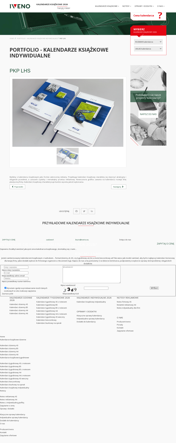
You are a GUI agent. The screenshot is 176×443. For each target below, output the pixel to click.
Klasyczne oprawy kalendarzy (89, 319)
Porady (120, 328)
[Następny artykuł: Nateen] (118, 187)
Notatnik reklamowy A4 (126, 308)
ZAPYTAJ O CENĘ (8, 239)
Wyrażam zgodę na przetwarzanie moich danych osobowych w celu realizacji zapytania (25, 292)
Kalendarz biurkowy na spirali (48, 326)
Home (2, 340)
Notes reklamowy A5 (8, 400)
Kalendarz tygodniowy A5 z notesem (51, 305)
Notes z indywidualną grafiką (12, 406)
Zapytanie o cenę (7, 409)
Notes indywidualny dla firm (128, 311)
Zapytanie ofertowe (125, 334)
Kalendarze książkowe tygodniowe (14, 361)
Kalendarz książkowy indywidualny (91, 305)
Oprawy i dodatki (143, 6)
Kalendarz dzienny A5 (19, 307)
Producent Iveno (124, 325)
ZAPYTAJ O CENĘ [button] (165, 243)
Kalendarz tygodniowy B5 (47, 308)
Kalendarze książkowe (106, 6)
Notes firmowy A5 (124, 305)
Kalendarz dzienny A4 (19, 313)
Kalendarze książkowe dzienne (13, 343)
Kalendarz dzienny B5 (19, 310)
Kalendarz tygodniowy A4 (47, 314)
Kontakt (120, 331)
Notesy (126, 6)
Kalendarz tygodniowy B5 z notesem (51, 311)
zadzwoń (50, 239)
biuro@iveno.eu (82, 239)
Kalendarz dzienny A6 (19, 316)
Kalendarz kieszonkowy (46, 323)
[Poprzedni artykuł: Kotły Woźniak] (17, 187)
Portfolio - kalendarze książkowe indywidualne (37, 38)
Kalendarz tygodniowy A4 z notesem (51, 317)
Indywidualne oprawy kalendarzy (91, 322)
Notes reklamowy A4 (8, 403)
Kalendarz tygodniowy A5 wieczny (50, 320)
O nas (160, 6)
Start (12, 38)
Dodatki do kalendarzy (86, 325)
